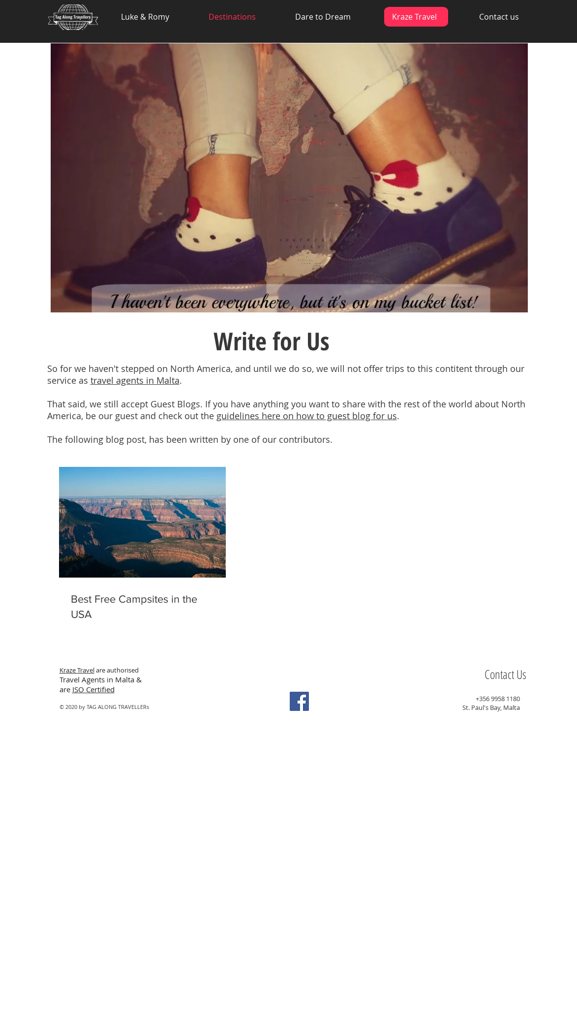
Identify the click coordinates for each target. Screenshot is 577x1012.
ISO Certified (93, 689)
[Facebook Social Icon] (299, 701)
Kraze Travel (77, 670)
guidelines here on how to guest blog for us (306, 416)
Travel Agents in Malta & (102, 679)
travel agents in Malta (135, 380)
